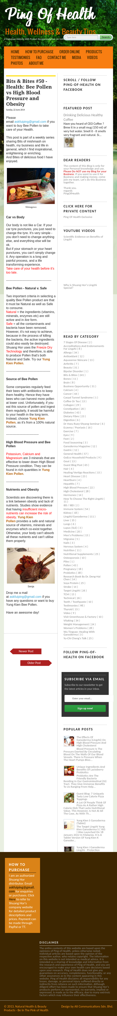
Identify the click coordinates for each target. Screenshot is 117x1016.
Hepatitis (69, 484)
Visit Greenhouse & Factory (80, 617)
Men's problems (73, 535)
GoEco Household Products (80, 457)
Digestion (69, 420)
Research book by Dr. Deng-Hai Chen (82, 578)
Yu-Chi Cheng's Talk (75, 638)
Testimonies (20, 57)
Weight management (77, 624)
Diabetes (69, 412)
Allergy (68, 352)
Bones (68, 379)
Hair (66, 469)
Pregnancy (70, 569)
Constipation (71, 409)
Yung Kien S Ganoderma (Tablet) (91, 822)
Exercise (69, 431)
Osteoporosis (72, 558)
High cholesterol (74, 491)
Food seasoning (73, 442)
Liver (67, 520)
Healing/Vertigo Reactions (79, 472)
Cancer (68, 394)
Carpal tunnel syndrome (79, 397)
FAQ (39, 57)
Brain (67, 382)
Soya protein (71, 583)
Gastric (68, 450)
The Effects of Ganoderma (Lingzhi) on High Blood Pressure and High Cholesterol (91, 741)
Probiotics (70, 573)
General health (73, 454)
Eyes (66, 435)
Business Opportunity (77, 386)
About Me (36, 63)
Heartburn (70, 480)
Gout (67, 461)
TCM (67, 594)
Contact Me (57, 57)
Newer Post (26, 651)
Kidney (68, 513)
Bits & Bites (71, 375)
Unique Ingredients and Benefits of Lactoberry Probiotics (91, 769)
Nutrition (69, 550)
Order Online (69, 51)
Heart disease (72, 476)
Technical (69, 598)
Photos (17, 63)
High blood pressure (76, 487)
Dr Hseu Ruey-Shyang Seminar (82, 424)
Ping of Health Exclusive (78, 217)
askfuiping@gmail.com (30, 121)
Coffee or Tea (72, 401)
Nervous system (73, 546)
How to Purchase (39, 51)
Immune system (73, 509)
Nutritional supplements (79, 554)
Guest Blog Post (73, 465)
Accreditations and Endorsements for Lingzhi (84, 347)
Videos (92, 57)
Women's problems (75, 628)
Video (67, 613)
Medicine (69, 531)
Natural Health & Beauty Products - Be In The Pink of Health (26, 1008)
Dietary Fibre (72, 416)
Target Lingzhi (72, 590)
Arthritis (69, 364)
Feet (66, 439)
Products (94, 51)
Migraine (69, 539)
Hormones (70, 495)
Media (76, 57)
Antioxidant (71, 356)
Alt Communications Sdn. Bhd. (93, 1006)
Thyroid (68, 609)
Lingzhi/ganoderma (76, 516)
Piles (67, 561)
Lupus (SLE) (71, 528)
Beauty (68, 367)
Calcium (69, 390)
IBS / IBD (69, 505)
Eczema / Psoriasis (75, 427)
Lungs (67, 524)
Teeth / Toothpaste (75, 602)
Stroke (68, 587)
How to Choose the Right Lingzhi (84, 499)
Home (15, 51)
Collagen (69, 405)
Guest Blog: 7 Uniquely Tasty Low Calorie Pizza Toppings (90, 796)
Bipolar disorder (74, 371)
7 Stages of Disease (75, 342)
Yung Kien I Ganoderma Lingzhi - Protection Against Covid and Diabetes (91, 851)
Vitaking (69, 620)
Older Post (34, 663)
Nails (67, 543)
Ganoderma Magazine (77, 446)
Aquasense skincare (76, 360)
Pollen (68, 565)
